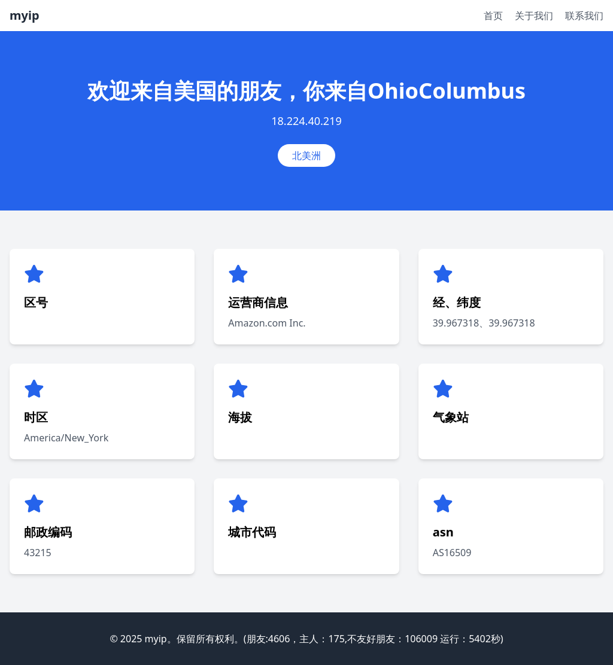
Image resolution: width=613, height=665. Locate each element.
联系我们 (584, 15)
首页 (493, 15)
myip (25, 15)
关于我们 (534, 15)
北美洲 (306, 155)
